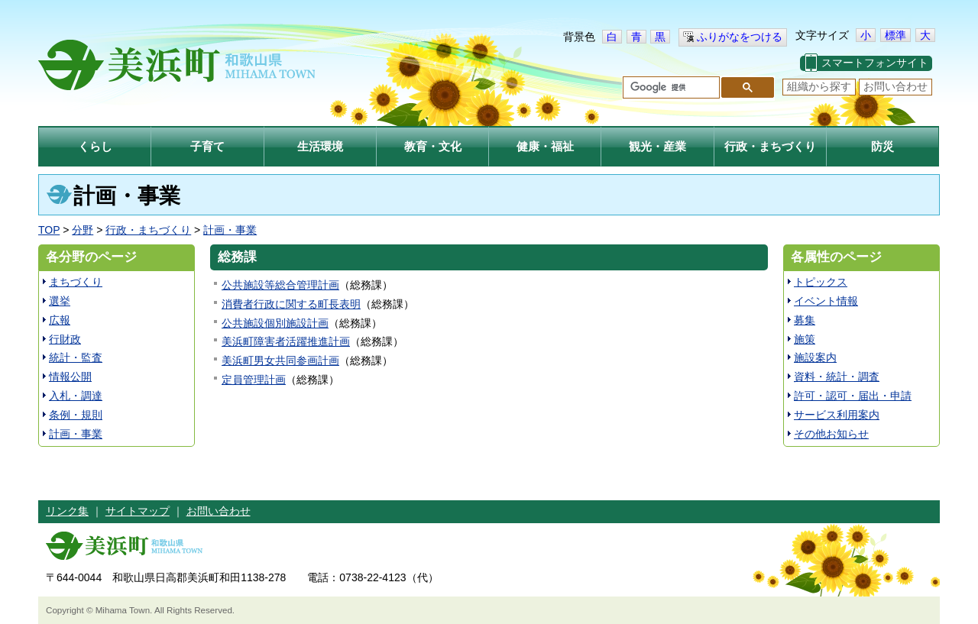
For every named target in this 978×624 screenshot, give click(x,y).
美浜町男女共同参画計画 (280, 360)
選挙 (59, 301)
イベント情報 (826, 301)
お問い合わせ (895, 86)
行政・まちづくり (148, 230)
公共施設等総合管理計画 (280, 285)
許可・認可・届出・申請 (853, 396)
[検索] (669, 88)
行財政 (65, 339)
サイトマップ (137, 511)
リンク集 (67, 511)
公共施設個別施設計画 (275, 323)
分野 (82, 230)
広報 (59, 320)
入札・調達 (75, 396)
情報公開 (70, 376)
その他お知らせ (831, 434)
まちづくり (75, 282)
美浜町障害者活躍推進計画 (286, 341)
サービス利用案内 (836, 415)
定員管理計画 (254, 379)
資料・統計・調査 (836, 376)
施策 (804, 339)
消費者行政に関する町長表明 (291, 304)
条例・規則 (75, 415)
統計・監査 (75, 357)
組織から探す (819, 86)
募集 (804, 320)
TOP (49, 230)
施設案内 (815, 357)
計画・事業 (230, 230)
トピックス (820, 282)
